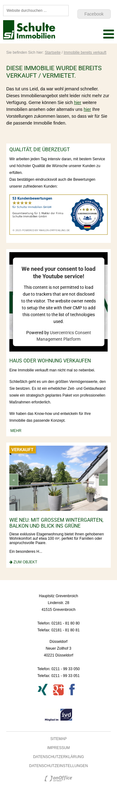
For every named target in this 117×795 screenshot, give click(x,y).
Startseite (53, 52)
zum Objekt (25, 562)
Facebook (94, 13)
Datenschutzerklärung (58, 757)
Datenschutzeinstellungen (58, 766)
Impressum (58, 748)
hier (77, 102)
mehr (15, 431)
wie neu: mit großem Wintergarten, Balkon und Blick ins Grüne (58, 523)
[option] (60, 505)
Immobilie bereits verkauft (85, 52)
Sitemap (58, 739)
